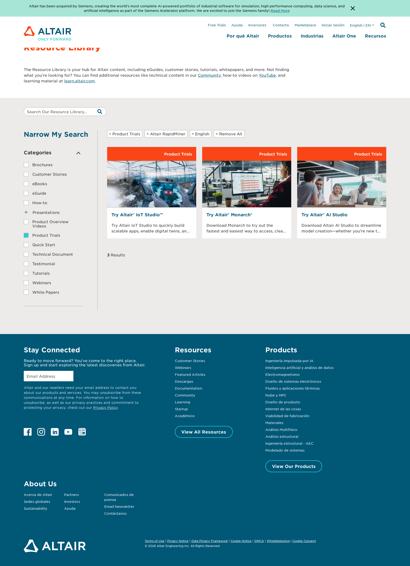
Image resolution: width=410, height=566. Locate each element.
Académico (185, 416)
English (200, 133)
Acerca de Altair (38, 494)
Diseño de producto (282, 402)
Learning (182, 402)
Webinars (183, 367)
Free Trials (217, 25)
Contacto (280, 25)
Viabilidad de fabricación (287, 416)
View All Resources (203, 431)
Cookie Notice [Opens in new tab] (241, 541)
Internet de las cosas (283, 409)
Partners (71, 494)
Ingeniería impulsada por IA (289, 360)
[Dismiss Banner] (353, 8)
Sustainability (35, 508)
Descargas (184, 381)
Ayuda (237, 25)
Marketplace (305, 25)
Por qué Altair (243, 35)
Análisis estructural (281, 436)
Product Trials (124, 133)
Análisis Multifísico (281, 429)
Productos (280, 35)
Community (209, 75)
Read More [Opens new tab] (280, 10)
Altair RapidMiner (166, 133)
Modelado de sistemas (285, 450)
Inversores (257, 25)
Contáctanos (115, 513)
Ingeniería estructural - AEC (289, 443)
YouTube (267, 75)
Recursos (375, 35)
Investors (72, 501)
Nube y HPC (275, 395)
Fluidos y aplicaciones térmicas (292, 388)
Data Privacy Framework (209, 541)
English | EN (360, 25)
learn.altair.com (79, 80)
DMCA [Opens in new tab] (259, 541)
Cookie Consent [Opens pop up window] (304, 541)
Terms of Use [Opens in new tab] (154, 541)
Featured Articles (190, 374)
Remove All (229, 133)
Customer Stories (190, 360)
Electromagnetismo (282, 374)
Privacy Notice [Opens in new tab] (178, 541)
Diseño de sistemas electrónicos (293, 381)
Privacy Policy (105, 408)
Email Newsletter (119, 506)
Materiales (274, 422)
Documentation (188, 388)
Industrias (312, 35)
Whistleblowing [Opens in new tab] (278, 541)
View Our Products (294, 466)
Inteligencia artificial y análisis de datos (299, 367)
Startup (181, 409)
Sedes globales (37, 501)
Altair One (344, 35)
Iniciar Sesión (333, 25)
